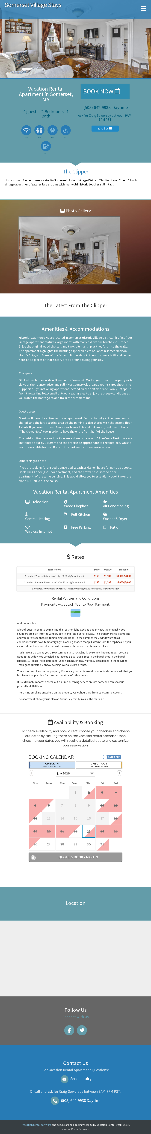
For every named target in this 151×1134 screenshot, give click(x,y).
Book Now (101, 91)
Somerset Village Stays (33, 5)
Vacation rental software (36, 1125)
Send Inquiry (75, 1078)
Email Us (105, 128)
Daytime (75, 1100)
